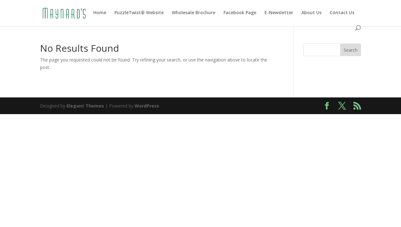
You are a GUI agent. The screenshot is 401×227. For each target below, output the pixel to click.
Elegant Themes (85, 106)
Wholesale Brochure (193, 12)
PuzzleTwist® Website (139, 12)
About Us (311, 12)
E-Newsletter (278, 12)
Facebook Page (240, 12)
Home (99, 12)
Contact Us (342, 12)
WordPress (147, 106)
